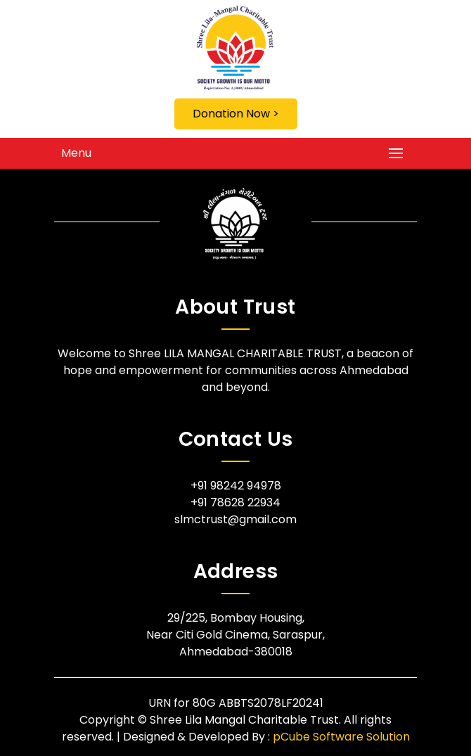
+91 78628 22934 (235, 502)
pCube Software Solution (341, 737)
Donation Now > (236, 113)
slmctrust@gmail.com (235, 519)
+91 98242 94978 (236, 486)
